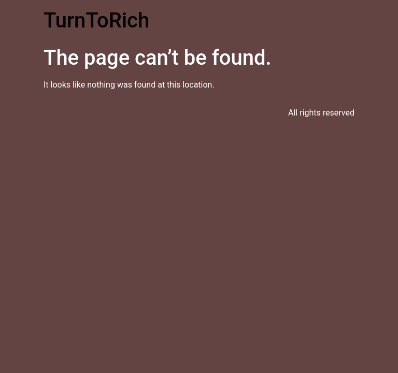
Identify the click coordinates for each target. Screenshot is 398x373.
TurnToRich (96, 20)
